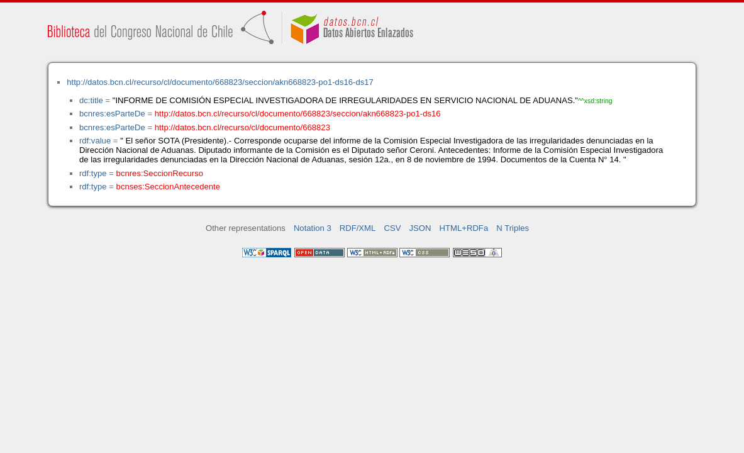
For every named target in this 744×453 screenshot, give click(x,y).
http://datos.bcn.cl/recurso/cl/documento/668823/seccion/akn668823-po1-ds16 (298, 113)
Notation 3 (312, 228)
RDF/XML (358, 228)
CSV (392, 228)
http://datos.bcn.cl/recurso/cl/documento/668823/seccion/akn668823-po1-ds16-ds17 (220, 82)
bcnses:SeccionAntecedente (168, 186)
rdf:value (95, 140)
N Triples (512, 228)
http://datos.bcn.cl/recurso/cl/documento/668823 (242, 127)
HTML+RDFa (464, 228)
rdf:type (93, 173)
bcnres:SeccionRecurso (159, 173)
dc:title (91, 100)
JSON (420, 228)
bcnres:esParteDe (112, 113)
